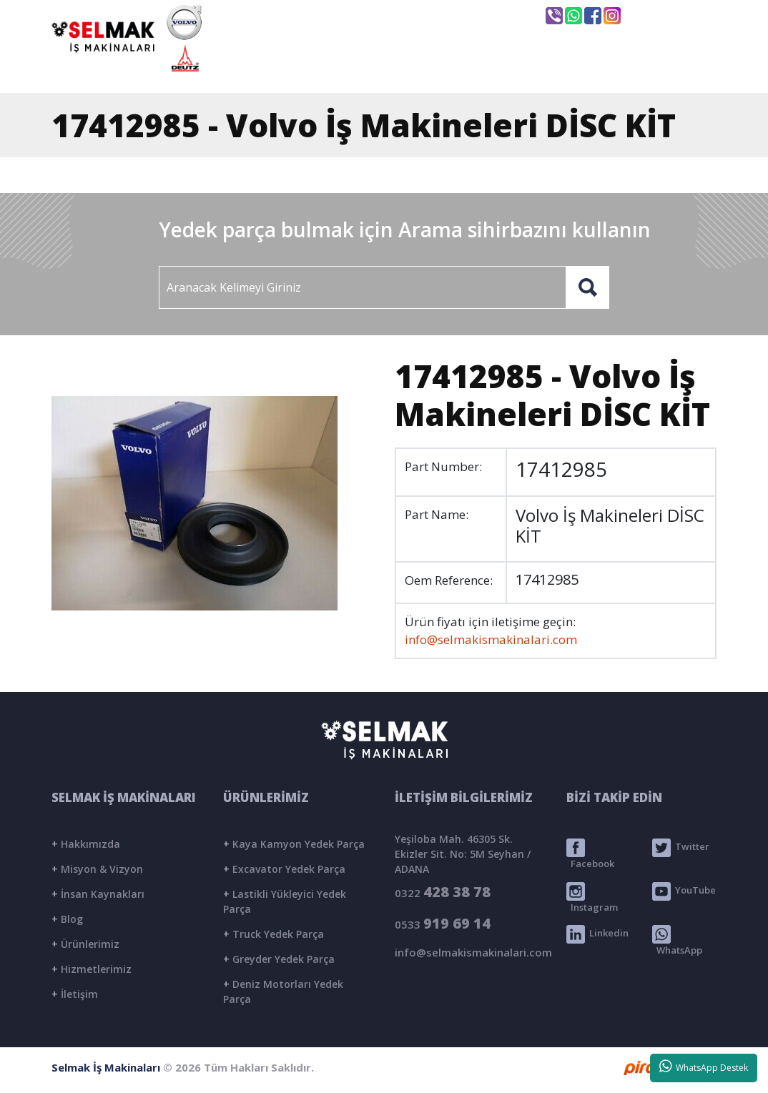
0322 (443, 891)
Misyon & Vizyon (97, 869)
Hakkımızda (85, 844)
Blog (67, 919)
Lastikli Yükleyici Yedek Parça (284, 901)
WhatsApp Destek (704, 1066)
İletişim (74, 994)
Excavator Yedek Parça (284, 869)
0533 (443, 923)
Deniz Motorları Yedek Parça (283, 991)
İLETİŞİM (660, 69)
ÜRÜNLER (491, 69)
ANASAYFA (285, 69)
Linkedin (597, 934)
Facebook (590, 854)
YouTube (684, 891)
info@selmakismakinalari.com (440, 15)
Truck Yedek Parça (273, 934)
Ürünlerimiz (85, 944)
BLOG (577, 69)
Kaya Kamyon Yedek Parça (294, 844)
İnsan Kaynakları (97, 894)
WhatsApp (677, 940)
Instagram (592, 898)
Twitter (680, 848)
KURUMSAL (390, 69)
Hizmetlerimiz (91, 969)
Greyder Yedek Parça (279, 959)
